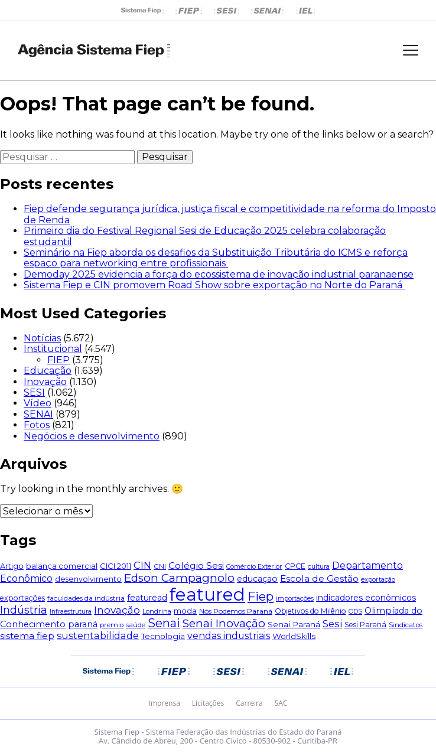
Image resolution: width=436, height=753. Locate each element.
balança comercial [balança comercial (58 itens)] (61, 566)
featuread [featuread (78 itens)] (147, 597)
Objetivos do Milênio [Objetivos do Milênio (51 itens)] (310, 611)
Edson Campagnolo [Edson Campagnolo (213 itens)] (179, 578)
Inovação (45, 381)
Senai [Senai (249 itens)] (164, 623)
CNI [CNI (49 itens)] (160, 566)
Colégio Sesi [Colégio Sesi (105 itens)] (196, 565)
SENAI (38, 414)
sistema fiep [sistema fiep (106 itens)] (27, 635)
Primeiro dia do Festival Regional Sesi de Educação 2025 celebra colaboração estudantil (205, 236)
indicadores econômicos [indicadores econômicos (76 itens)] (366, 597)
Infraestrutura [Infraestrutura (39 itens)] (71, 611)
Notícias (42, 338)
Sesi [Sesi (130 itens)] (332, 624)
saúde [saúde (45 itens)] (135, 625)
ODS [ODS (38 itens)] (355, 611)
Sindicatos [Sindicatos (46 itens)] (405, 625)
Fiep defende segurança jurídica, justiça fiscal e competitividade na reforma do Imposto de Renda (230, 214)
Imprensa (164, 703)
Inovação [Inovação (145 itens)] (117, 610)
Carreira (249, 703)
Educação (47, 370)
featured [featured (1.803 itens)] (207, 594)
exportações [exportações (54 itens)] (22, 598)
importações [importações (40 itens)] (295, 598)
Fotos (37, 425)
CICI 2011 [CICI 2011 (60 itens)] (115, 566)
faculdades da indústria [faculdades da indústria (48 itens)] (86, 598)
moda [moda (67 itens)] (185, 610)
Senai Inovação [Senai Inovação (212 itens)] (224, 623)
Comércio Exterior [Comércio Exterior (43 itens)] (254, 566)
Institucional (53, 348)
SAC (281, 703)
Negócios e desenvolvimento (92, 436)
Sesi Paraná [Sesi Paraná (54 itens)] (365, 624)
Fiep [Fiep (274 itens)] (261, 596)
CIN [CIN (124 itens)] (142, 565)
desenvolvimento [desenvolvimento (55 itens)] (88, 579)
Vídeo (37, 403)
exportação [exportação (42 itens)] (378, 579)
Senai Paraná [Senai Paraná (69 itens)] (294, 624)
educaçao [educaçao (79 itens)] (257, 578)
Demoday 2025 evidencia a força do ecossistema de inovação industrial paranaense (219, 274)
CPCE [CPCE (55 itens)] (295, 566)
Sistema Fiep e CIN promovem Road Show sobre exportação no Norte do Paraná (214, 285)
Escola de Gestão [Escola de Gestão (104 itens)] (319, 578)
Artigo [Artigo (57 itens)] (12, 566)
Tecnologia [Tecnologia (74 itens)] (163, 636)
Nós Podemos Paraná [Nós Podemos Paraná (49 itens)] (235, 611)
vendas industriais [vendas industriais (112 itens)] (228, 635)
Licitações (208, 703)
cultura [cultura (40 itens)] (319, 566)
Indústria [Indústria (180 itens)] (23, 610)
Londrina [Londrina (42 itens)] (156, 611)
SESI (34, 392)
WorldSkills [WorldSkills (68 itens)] (293, 636)
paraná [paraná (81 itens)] (82, 624)
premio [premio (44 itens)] (111, 625)
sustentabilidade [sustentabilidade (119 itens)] (98, 635)
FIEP (58, 360)
